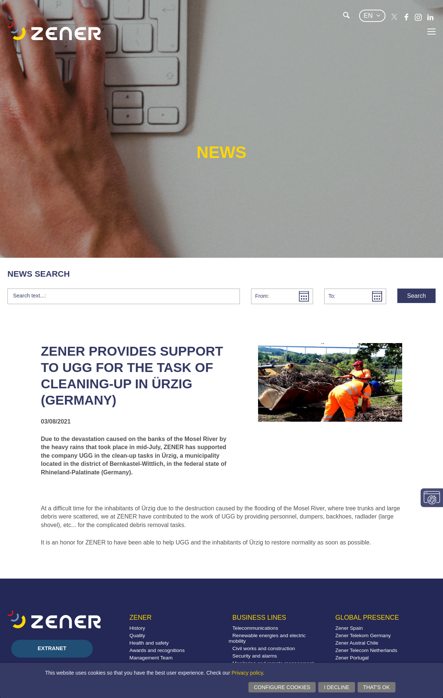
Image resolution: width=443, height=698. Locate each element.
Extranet (52, 648)
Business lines (259, 617)
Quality (137, 635)
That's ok (376, 687)
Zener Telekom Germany (363, 635)
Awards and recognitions (157, 650)
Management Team (151, 658)
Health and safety (149, 643)
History (137, 628)
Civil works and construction (263, 648)
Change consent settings (432, 497)
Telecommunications (255, 628)
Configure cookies (282, 687)
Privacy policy (247, 673)
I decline (336, 687)
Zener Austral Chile (356, 643)
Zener (141, 617)
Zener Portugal (352, 658)
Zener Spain (349, 628)
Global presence (367, 617)
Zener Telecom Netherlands (366, 650)
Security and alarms (254, 656)
